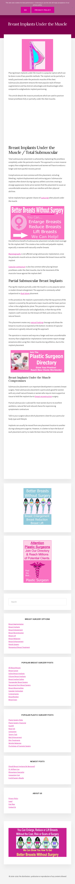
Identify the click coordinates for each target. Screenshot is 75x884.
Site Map (11, 804)
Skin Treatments (14, 740)
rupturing (45, 198)
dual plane (25, 294)
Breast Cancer (13, 671)
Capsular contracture (16, 267)
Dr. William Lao (13, 769)
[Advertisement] (37, 122)
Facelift (11, 726)
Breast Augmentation (16, 624)
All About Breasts (14, 668)
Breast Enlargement (15, 630)
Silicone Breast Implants (17, 676)
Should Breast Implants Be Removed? (21, 766)
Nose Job (11, 729)
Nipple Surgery (13, 644)
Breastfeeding (13, 697)
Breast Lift (12, 636)
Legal (10, 801)
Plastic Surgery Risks (15, 720)
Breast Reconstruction (16, 633)
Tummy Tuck (12, 734)
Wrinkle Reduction (14, 743)
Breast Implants (14, 627)
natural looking (37, 323)
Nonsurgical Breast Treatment (19, 647)
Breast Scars (12, 700)
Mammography (14, 254)
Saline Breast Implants (16, 673)
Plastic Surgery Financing (17, 723)
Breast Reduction (14, 639)
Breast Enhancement (15, 641)
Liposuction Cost (14, 775)
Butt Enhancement (15, 737)
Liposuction (12, 732)
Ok (25, 10)
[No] (72, 7)
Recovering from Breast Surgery (19, 685)
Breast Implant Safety (16, 679)
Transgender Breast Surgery (18, 682)
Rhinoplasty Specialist (16, 772)
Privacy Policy (13, 798)
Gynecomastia (13, 694)
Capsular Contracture (15, 691)
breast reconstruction (43, 397)
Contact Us (12, 807)
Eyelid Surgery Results (16, 778)
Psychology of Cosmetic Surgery (19, 746)
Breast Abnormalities (16, 688)
